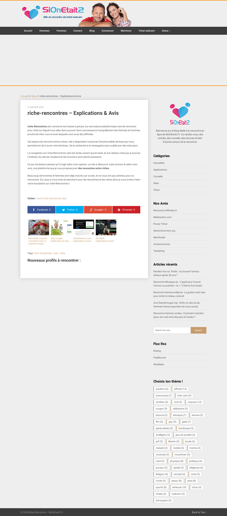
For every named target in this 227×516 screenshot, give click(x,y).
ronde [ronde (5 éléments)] (161, 480)
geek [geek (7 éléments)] (186, 421)
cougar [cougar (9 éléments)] (161, 408)
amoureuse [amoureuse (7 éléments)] (164, 395)
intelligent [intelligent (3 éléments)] (163, 434)
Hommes (44, 30)
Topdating (159, 250)
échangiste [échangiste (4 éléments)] (163, 500)
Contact (77, 30)
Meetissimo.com (162, 217)
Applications (160, 169)
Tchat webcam (147, 30)
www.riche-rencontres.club (51, 198)
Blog (92, 30)
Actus (165, 30)
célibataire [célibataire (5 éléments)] (180, 408)
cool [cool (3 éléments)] (178, 402)
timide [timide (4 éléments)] (161, 493)
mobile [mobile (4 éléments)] (178, 448)
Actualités (158, 162)
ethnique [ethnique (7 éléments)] (179, 415)
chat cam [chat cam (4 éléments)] (184, 395)
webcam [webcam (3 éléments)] (178, 493)
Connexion (108, 30)
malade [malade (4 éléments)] (162, 448)
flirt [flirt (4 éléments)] (159, 421)
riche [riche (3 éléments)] (195, 474)
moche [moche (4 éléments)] (195, 448)
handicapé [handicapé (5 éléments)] (186, 428)
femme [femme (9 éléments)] (197, 415)
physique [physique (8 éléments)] (177, 461)
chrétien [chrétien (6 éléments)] (162, 402)
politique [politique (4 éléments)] (195, 461)
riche (62, 253)
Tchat (156, 189)
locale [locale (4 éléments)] (190, 441)
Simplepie (158, 364)
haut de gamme (42, 253)
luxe (55, 253)
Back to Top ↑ (199, 512)
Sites (34, 96)
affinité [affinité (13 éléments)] (180, 388)
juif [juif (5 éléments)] (159, 441)
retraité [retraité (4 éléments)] (179, 474)
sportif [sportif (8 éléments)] (161, 487)
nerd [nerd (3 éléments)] (160, 461)
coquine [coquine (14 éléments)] (194, 402)
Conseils (158, 176)
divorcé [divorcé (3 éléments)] (161, 415)
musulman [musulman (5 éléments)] (182, 454)
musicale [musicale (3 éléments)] (162, 454)
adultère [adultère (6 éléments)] (162, 388)
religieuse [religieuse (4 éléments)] (196, 467)
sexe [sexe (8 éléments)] (191, 480)
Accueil (28, 30)
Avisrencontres (161, 244)
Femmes (61, 30)
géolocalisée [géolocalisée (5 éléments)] (164, 428)
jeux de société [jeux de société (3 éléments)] (185, 434)
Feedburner (159, 357)
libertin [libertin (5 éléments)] (173, 441)
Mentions (126, 30)
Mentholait (159, 237)
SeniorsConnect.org (164, 230)
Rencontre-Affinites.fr (165, 210)
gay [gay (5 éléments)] (172, 421)
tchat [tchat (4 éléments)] (196, 487)
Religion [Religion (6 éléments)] (162, 474)
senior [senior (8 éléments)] (176, 480)
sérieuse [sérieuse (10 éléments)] (179, 487)
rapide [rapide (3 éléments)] (178, 467)
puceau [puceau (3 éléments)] (162, 467)
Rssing (157, 350)
